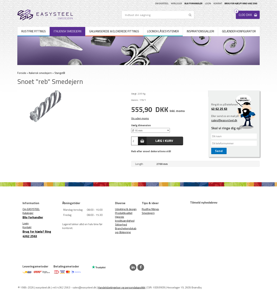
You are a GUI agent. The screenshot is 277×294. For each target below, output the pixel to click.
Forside (21, 73)
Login (208, 3)
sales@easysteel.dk (224, 120)
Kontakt (218, 3)
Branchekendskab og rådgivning (125, 230)
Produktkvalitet (123, 213)
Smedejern (148, 213)
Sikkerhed (121, 224)
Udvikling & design (126, 209)
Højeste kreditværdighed (124, 219)
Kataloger (176, 3)
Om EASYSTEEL (162, 3)
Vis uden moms (140, 118)
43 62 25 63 (219, 108)
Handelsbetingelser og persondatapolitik (121, 287)
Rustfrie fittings (150, 209)
